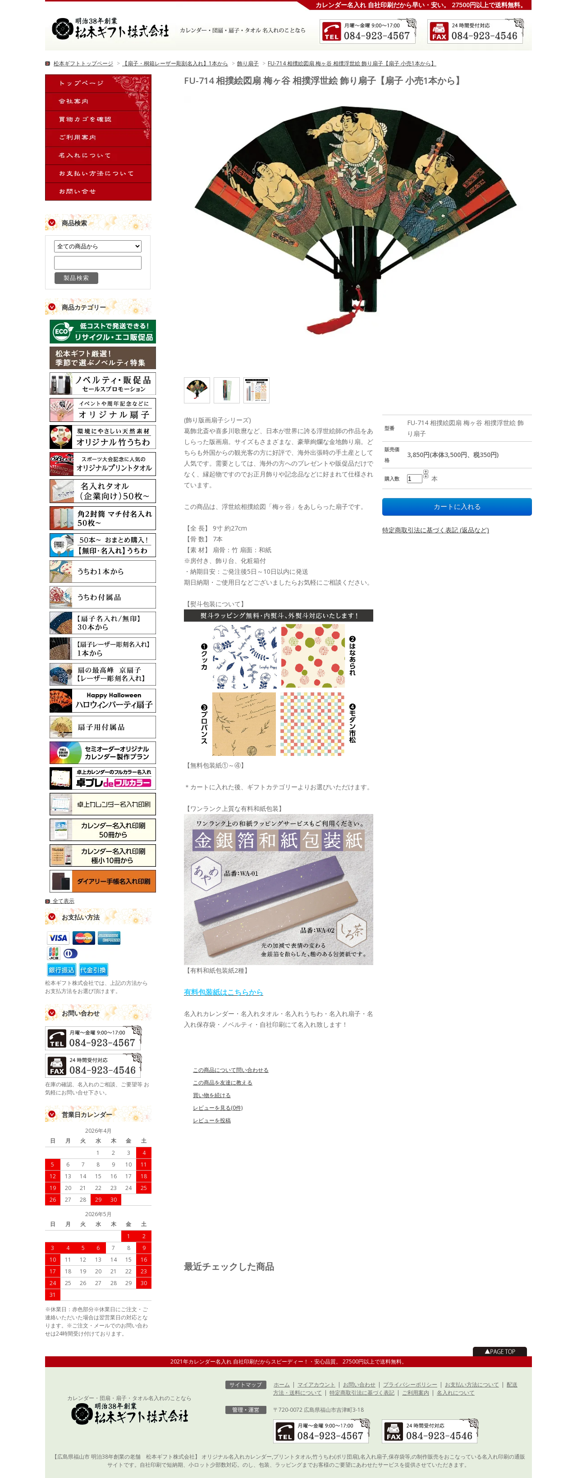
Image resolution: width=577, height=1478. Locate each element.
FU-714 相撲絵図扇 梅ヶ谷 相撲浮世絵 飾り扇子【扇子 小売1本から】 (352, 63)
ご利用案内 (415, 1392)
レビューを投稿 (212, 1120)
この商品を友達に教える (222, 1082)
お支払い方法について (472, 1384)
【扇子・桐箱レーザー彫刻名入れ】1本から (175, 63)
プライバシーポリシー (410, 1384)
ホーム (282, 1384)
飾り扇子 (248, 63)
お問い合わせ (359, 1384)
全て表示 (59, 901)
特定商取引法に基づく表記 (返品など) (435, 530)
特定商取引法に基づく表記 (362, 1392)
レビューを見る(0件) (218, 1108)
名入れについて (456, 1392)
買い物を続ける (212, 1095)
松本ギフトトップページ (83, 63)
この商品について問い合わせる (231, 1070)
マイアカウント (316, 1384)
